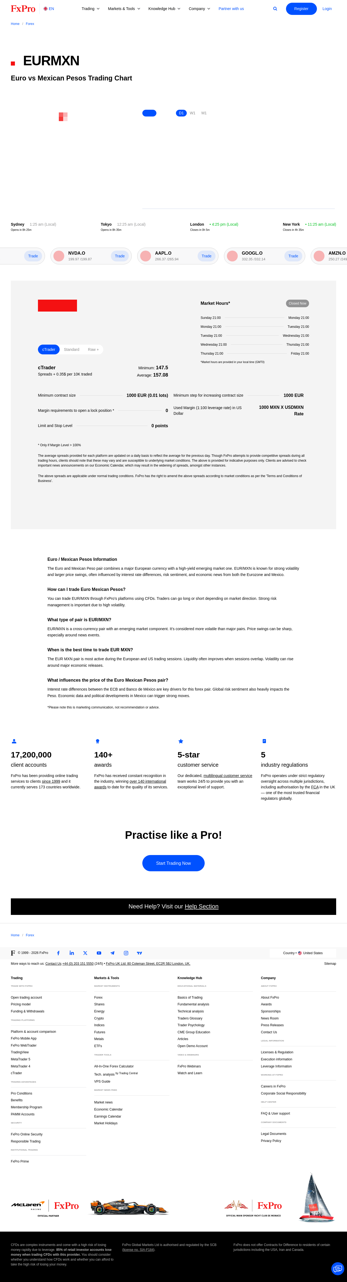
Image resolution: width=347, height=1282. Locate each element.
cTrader (16, 1073)
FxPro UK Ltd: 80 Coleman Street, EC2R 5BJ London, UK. (148, 964)
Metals (99, 1039)
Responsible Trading (25, 1141)
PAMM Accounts (22, 1114)
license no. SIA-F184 (138, 1250)
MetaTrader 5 (20, 1059)
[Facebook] (58, 953)
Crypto (99, 1018)
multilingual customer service (228, 775)
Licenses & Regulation (277, 1052)
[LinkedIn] (72, 953)
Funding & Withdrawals (27, 1011)
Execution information (276, 1059)
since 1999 (51, 781)
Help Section (202, 906)
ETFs (98, 1046)
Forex (98, 997)
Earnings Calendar (107, 1116)
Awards (266, 1004)
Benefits (17, 1100)
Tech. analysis (116, 1074)
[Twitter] (85, 953)
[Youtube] (99, 953)
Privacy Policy (271, 1141)
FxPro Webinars (189, 1066)
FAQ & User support (275, 1113)
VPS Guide (102, 1081)
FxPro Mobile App (24, 1038)
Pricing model (21, 1004)
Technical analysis (191, 1011)
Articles (183, 1039)
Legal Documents (273, 1134)
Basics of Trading (190, 997)
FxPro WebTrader (24, 1045)
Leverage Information (276, 1066)
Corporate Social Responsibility (283, 1093)
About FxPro (270, 997)
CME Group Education (194, 1032)
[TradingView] (139, 953)
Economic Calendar (108, 1109)
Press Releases (272, 1025)
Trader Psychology (191, 1025)
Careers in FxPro (273, 1086)
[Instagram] (126, 953)
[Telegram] (112, 953)
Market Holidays (106, 1123)
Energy (99, 1011)
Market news (105, 1102)
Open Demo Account (193, 1046)
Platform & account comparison (33, 1032)
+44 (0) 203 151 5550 (78, 964)
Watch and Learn (190, 1073)
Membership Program (26, 1107)
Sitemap (330, 964)
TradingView (20, 1052)
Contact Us (53, 964)
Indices (99, 1025)
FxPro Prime (20, 1161)
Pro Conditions (21, 1093)
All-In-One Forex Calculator (114, 1066)
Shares (99, 1004)
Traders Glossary (190, 1018)
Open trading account (26, 997)
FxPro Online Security (27, 1134)
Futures (99, 1032)
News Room (270, 1018)
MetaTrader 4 (20, 1066)
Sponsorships (271, 1011)
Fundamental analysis (193, 1004)
